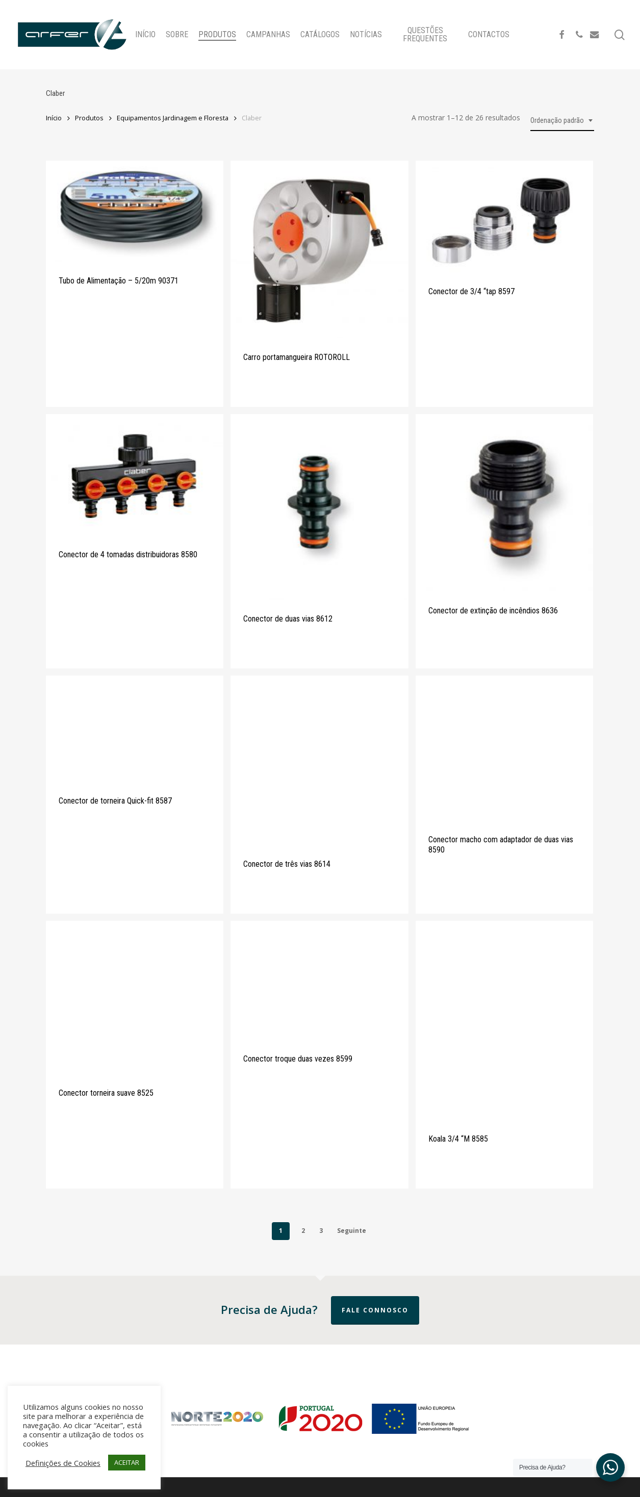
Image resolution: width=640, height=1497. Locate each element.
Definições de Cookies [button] (62, 1462)
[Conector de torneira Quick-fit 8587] (134, 729)
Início (54, 117)
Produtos (89, 117)
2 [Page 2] (303, 1230)
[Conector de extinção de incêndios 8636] (504, 502)
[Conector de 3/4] (504, 216)
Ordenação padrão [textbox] (557, 120)
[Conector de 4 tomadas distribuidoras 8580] (134, 475)
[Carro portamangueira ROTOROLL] (319, 249)
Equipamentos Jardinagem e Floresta (172, 117)
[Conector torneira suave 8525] (134, 997)
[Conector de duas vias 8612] (319, 507)
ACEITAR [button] (126, 1462)
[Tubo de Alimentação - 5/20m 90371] (134, 211)
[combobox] (562, 121)
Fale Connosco (375, 1310)
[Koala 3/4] (504, 1020)
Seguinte (351, 1230)
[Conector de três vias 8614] (319, 760)
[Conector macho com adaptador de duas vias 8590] (504, 748)
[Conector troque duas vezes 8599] (319, 980)
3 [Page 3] (321, 1230)
